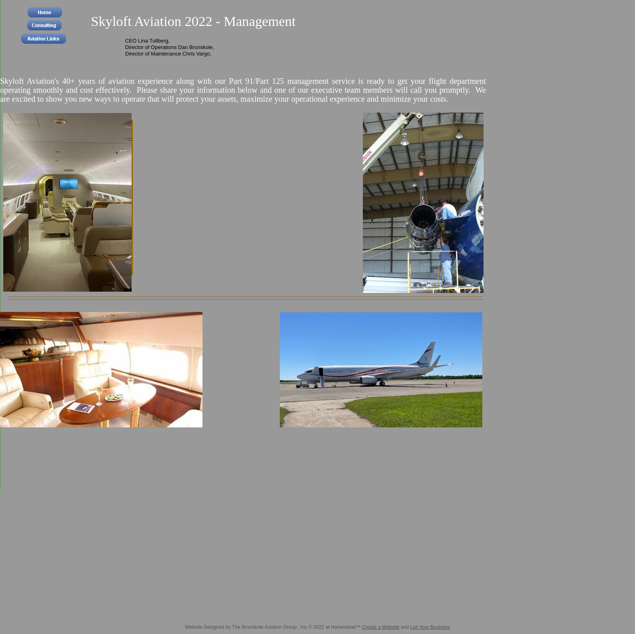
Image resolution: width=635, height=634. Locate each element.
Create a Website (381, 627)
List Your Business (430, 627)
